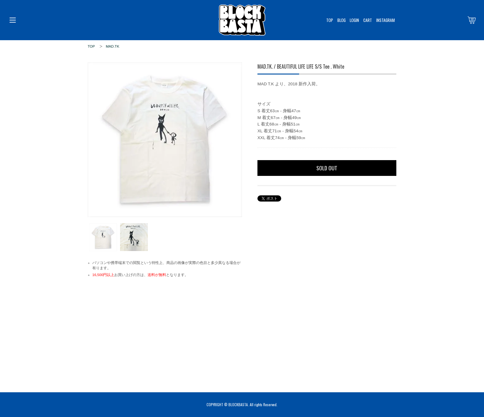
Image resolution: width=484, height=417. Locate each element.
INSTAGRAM (385, 20)
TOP (329, 20)
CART (367, 20)
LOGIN (354, 20)
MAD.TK (112, 46)
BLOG (341, 20)
